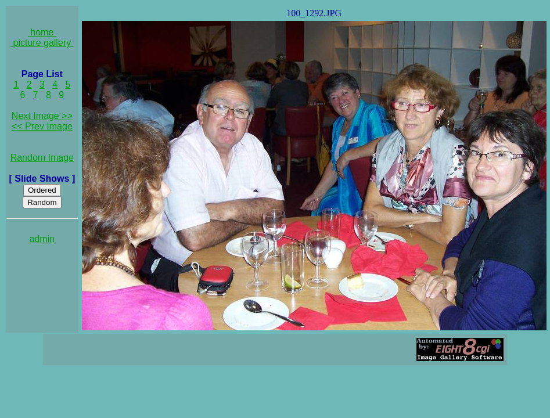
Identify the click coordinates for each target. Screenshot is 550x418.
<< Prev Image (42, 126)
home (42, 32)
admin (42, 239)
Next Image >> (42, 116)
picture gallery (42, 43)
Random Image (42, 158)
